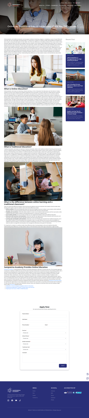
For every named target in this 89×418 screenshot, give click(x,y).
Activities (70, 5)
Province (24, 330)
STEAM (48, 5)
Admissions (77, 5)
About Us (41, 5)
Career (62, 2)
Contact (70, 2)
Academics (54, 5)
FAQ (74, 2)
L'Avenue (53, 391)
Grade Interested (26, 341)
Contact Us (35, 397)
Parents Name (25, 313)
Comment (24, 352)
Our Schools (62, 5)
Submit (62, 365)
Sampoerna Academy (8, 269)
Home (34, 391)
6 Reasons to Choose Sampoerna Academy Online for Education (19, 286)
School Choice (25, 336)
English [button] (78, 2)
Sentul (52, 395)
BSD (52, 393)
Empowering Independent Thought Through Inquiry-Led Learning (20, 287)
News (66, 2)
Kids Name (25, 319)
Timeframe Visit (26, 347)
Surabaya (53, 397)
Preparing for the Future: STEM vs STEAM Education (17, 288)
